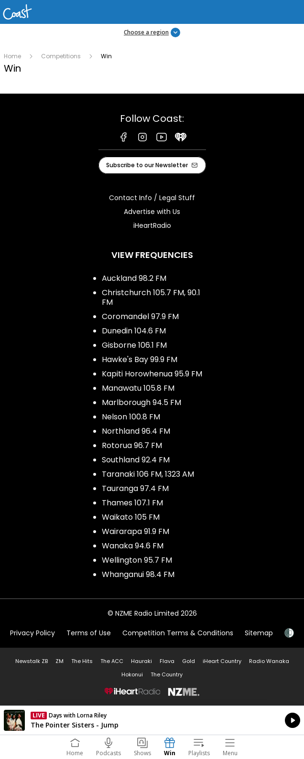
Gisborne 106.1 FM (134, 345)
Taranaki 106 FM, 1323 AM (148, 474)
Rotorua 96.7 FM (132, 445)
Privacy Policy (32, 633)
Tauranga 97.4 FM (135, 488)
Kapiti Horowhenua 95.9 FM (152, 373)
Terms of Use (88, 633)
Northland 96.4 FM (136, 431)
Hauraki (141, 661)
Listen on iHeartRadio (152, 720)
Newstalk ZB (31, 661)
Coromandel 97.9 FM (140, 316)
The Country (167, 674)
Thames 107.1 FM (132, 502)
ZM (59, 661)
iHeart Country (222, 661)
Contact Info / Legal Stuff (152, 198)
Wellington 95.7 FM (137, 560)
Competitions (61, 56)
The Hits (82, 661)
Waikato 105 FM (131, 517)
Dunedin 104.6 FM (134, 330)
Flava (167, 661)
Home (12, 56)
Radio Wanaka (269, 661)
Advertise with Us (152, 211)
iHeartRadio (152, 225)
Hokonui (132, 674)
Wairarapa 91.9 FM (135, 531)
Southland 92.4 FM (136, 459)
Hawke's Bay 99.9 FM (139, 359)
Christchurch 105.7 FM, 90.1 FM (151, 297)
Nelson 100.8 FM (131, 416)
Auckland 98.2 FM (134, 278)
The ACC (111, 661)
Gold (188, 661)
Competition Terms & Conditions (177, 633)
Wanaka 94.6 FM (132, 545)
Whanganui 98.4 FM (138, 574)
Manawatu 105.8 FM (138, 388)
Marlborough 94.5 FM (141, 402)
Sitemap (259, 633)
